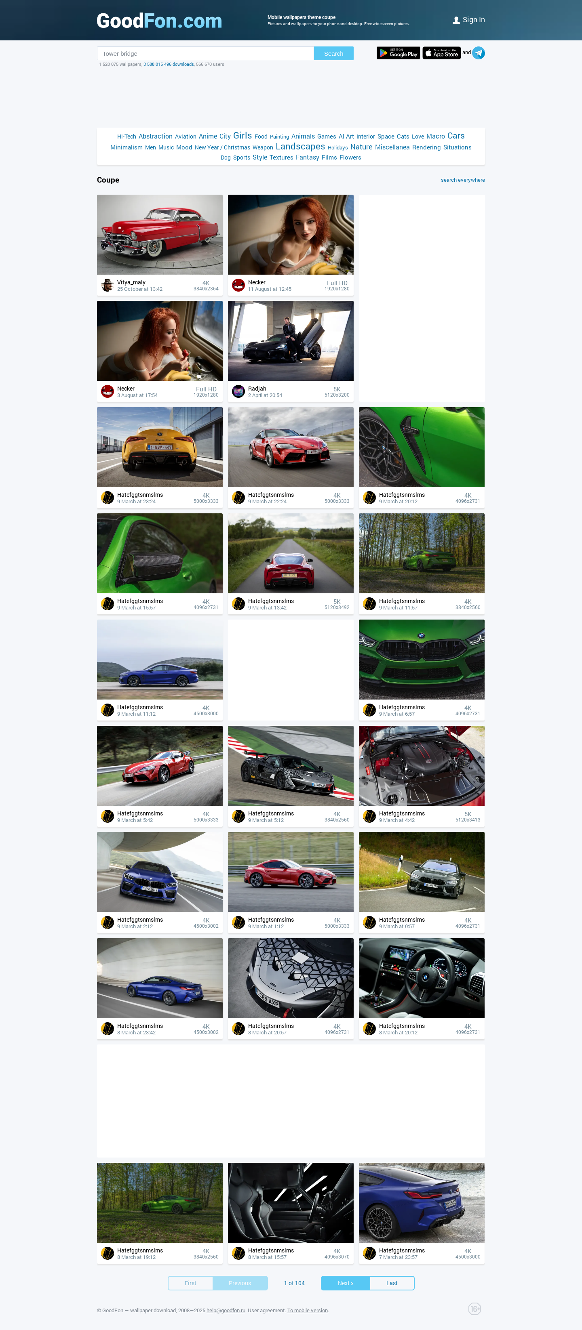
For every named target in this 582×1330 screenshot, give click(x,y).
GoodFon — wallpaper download (139, 1310)
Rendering (426, 147)
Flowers (350, 157)
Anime (208, 136)
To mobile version (307, 1310)
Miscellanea (392, 147)
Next (346, 1283)
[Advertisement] (291, 97)
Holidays (338, 147)
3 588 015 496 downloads (168, 64)
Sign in (469, 19)
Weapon (263, 147)
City (225, 136)
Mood (184, 147)
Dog (226, 157)
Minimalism (126, 147)
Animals (303, 136)
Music (166, 147)
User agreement (266, 1310)
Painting (279, 136)
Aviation (185, 136)
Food (261, 136)
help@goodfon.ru (226, 1310)
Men (150, 147)
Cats (403, 136)
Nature (361, 146)
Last (392, 1283)
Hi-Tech (126, 136)
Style (260, 157)
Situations (457, 147)
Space (385, 136)
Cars (456, 135)
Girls (242, 135)
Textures (281, 157)
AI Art (346, 136)
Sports (241, 157)
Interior (365, 136)
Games (326, 136)
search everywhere (463, 180)
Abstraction (156, 136)
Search (334, 53)
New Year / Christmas (222, 147)
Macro (435, 136)
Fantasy (307, 157)
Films (329, 157)
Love (418, 136)
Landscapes (300, 146)
